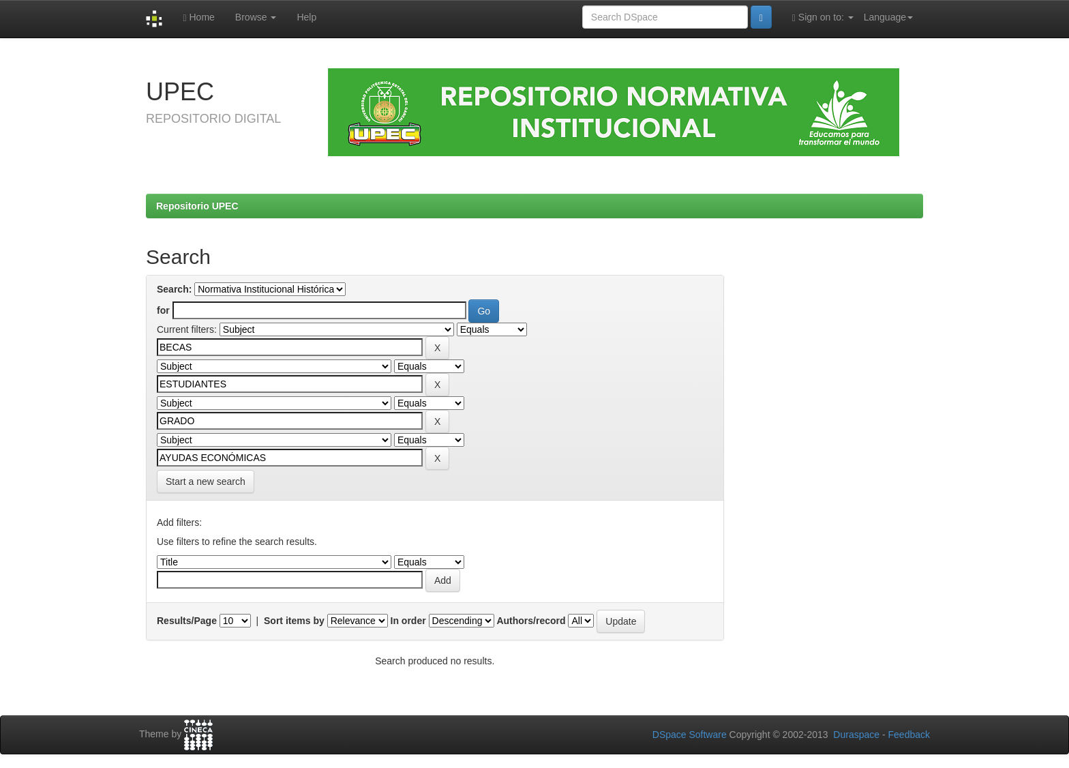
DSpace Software (689, 734)
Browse (256, 17)
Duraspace (856, 734)
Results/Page (187, 620)
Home (198, 17)
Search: (174, 289)
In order (408, 620)
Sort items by (294, 620)
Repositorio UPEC (197, 206)
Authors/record (530, 620)
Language (888, 17)
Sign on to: (823, 17)
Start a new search (205, 481)
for (163, 310)
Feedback (909, 734)
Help (306, 17)
